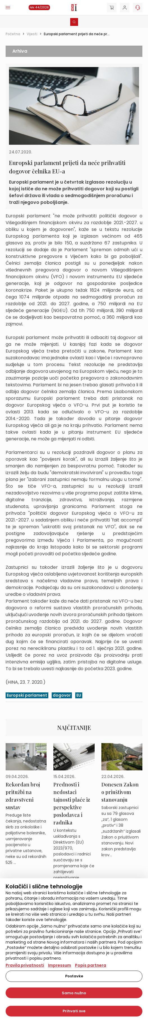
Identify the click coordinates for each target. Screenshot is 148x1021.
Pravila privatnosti (25, 965)
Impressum (59, 965)
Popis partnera (90, 965)
